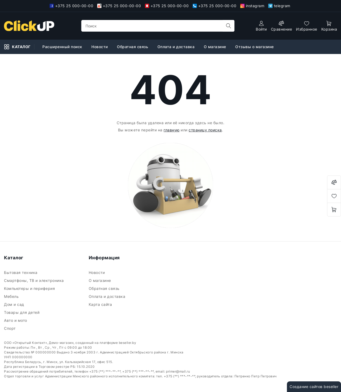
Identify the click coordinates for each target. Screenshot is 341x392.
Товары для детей (22, 312)
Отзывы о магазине (255, 46)
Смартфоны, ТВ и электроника (34, 280)
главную (172, 130)
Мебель (12, 296)
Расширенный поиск (62, 46)
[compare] (281, 26)
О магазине (216, 46)
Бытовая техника (21, 272)
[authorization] (261, 26)
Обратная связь (133, 46)
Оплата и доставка (176, 46)
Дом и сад (14, 304)
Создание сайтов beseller (314, 386)
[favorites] (306, 26)
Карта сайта (101, 304)
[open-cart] (329, 26)
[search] (228, 26)
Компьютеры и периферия (30, 288)
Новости (100, 46)
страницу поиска (205, 130)
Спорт (10, 328)
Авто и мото (16, 320)
